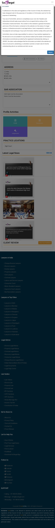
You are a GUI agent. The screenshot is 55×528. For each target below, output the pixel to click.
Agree (51, 52)
